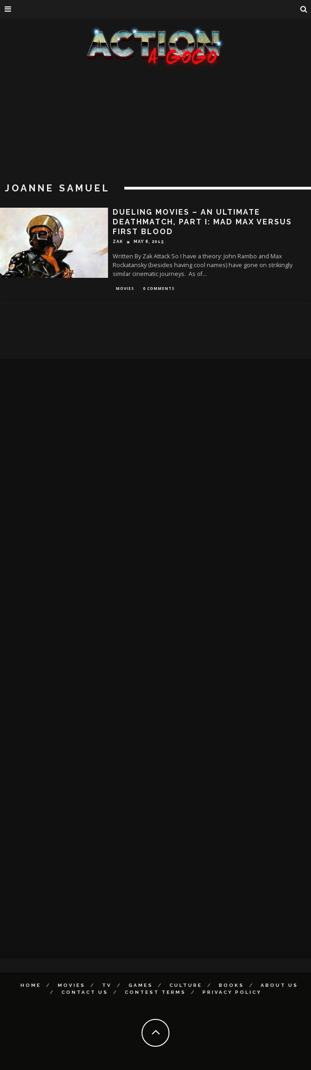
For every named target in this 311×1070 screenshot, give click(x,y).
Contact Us (84, 992)
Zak (118, 241)
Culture (185, 985)
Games (140, 985)
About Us (279, 985)
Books (231, 985)
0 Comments (159, 288)
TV (107, 985)
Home (30, 985)
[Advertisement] (155, 139)
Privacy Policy (232, 992)
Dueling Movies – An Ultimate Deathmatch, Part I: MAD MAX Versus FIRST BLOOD (202, 222)
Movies (125, 288)
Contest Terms (155, 992)
